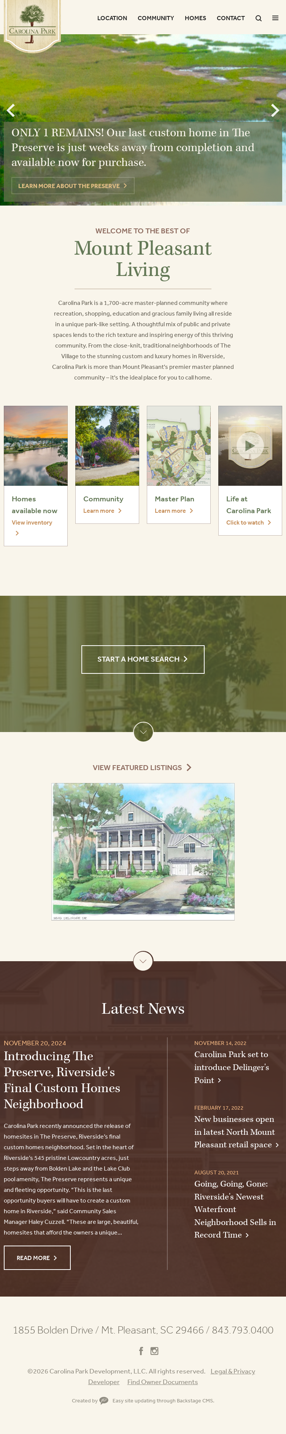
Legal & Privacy (233, 1371)
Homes (195, 18)
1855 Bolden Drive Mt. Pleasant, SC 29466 (111, 1330)
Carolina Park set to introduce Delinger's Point (231, 1067)
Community (156, 18)
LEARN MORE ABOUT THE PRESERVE (69, 186)
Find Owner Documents (162, 1381)
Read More (33, 1258)
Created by (90, 1400)
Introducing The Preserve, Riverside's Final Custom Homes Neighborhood (62, 1080)
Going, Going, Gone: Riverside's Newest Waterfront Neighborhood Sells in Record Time (235, 1210)
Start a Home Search (138, 659)
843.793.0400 (242, 1330)
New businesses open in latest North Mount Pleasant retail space (234, 1132)
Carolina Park (32, 26)
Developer (104, 1381)
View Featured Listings (137, 767)
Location (112, 18)
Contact (231, 18)
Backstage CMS (195, 1400)
